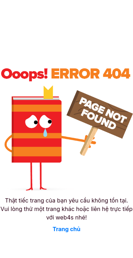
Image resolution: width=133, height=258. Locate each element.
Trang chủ (66, 229)
